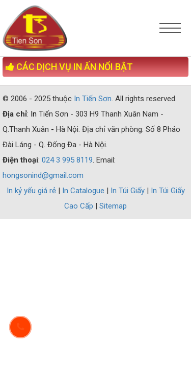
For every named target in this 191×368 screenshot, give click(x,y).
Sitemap (113, 206)
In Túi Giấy (129, 190)
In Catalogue (84, 190)
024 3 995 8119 (67, 160)
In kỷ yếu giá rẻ (32, 190)
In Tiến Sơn (93, 98)
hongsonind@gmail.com (43, 175)
